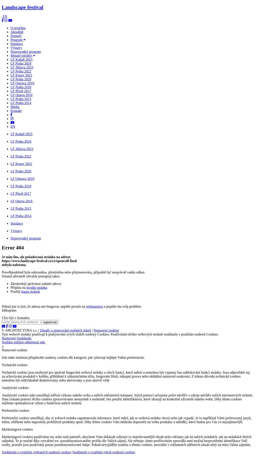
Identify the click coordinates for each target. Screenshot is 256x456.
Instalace (16, 44)
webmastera (94, 306)
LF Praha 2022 (20, 71)
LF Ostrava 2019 (22, 83)
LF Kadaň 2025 (21, 59)
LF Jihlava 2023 (21, 67)
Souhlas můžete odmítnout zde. (24, 342)
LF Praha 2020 (20, 79)
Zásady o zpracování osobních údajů (65, 330)
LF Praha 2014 (20, 103)
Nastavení (9, 338)
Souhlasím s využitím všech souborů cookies (103, 452)
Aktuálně (16, 32)
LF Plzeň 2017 (20, 91)
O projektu (18, 28)
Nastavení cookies (106, 330)
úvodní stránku (36, 287)
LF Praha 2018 (20, 87)
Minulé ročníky (22, 55)
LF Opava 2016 (21, 95)
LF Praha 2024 (20, 63)
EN (5, 16)
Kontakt (16, 111)
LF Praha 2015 (20, 99)
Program (18, 40)
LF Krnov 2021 (21, 75)
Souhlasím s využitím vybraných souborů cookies (36, 452)
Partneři (16, 36)
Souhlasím (24, 338)
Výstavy (16, 48)
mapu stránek (30, 291)
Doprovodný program (25, 51)
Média (14, 107)
